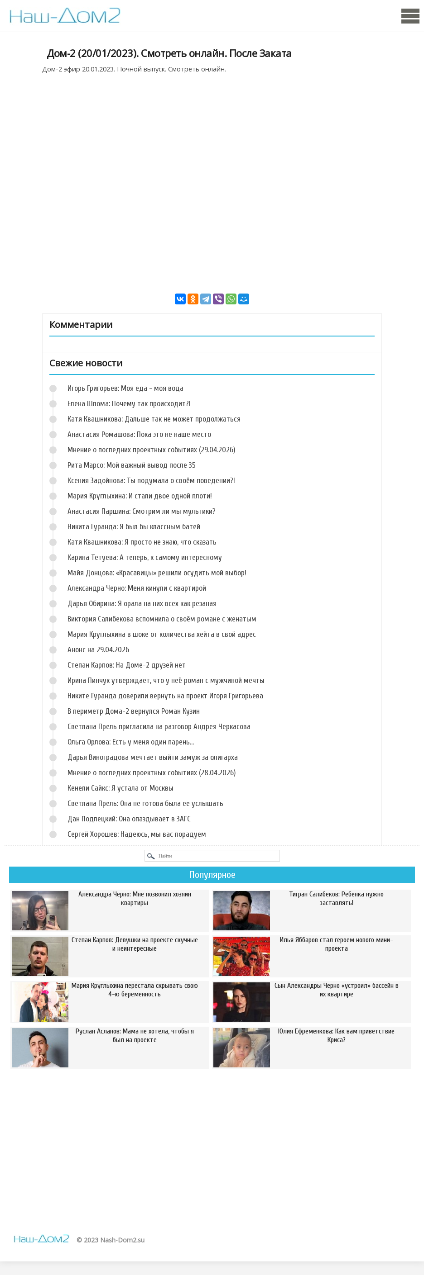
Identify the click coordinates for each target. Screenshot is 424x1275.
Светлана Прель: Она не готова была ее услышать (145, 803)
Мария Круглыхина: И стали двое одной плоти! (139, 496)
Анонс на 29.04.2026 (98, 649)
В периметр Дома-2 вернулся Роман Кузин (133, 711)
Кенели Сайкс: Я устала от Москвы (120, 788)
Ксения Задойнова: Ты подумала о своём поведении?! (151, 480)
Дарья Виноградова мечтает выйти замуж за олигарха (152, 757)
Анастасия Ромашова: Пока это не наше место (139, 434)
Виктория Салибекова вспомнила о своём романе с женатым (161, 619)
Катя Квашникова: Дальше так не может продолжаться (154, 419)
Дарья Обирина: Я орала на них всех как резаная (142, 603)
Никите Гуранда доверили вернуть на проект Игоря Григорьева (165, 696)
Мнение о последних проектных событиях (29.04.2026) (151, 450)
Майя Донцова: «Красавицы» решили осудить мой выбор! (156, 573)
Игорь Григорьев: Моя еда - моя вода (125, 388)
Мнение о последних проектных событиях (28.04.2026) (151, 772)
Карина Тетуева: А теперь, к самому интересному (144, 557)
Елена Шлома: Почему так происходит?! (129, 403)
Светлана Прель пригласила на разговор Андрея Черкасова (159, 726)
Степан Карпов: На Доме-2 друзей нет (126, 665)
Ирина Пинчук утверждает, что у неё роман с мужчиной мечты (166, 680)
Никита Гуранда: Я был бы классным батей (133, 526)
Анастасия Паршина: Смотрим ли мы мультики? (141, 511)
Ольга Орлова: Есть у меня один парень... (130, 742)
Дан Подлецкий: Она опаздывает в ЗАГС (129, 819)
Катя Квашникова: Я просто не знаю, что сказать (142, 542)
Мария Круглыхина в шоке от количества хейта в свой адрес (161, 634)
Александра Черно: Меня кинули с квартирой (136, 588)
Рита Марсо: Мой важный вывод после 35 (131, 465)
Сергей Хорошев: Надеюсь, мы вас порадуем (136, 834)
